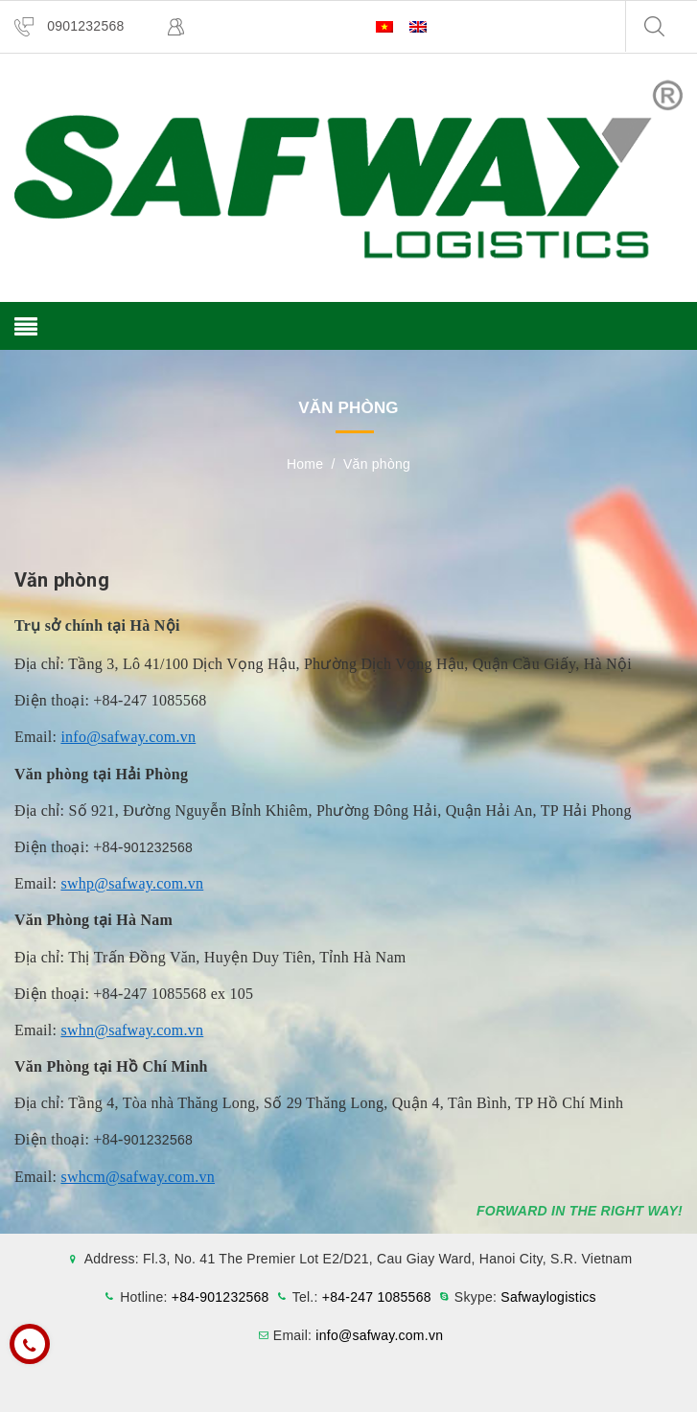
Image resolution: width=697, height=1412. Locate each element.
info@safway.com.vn (128, 737)
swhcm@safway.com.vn (137, 1177)
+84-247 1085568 (376, 1297)
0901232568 (85, 26)
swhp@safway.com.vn (131, 883)
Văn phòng (61, 579)
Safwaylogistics (547, 1297)
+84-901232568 (220, 1297)
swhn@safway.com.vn (131, 1030)
